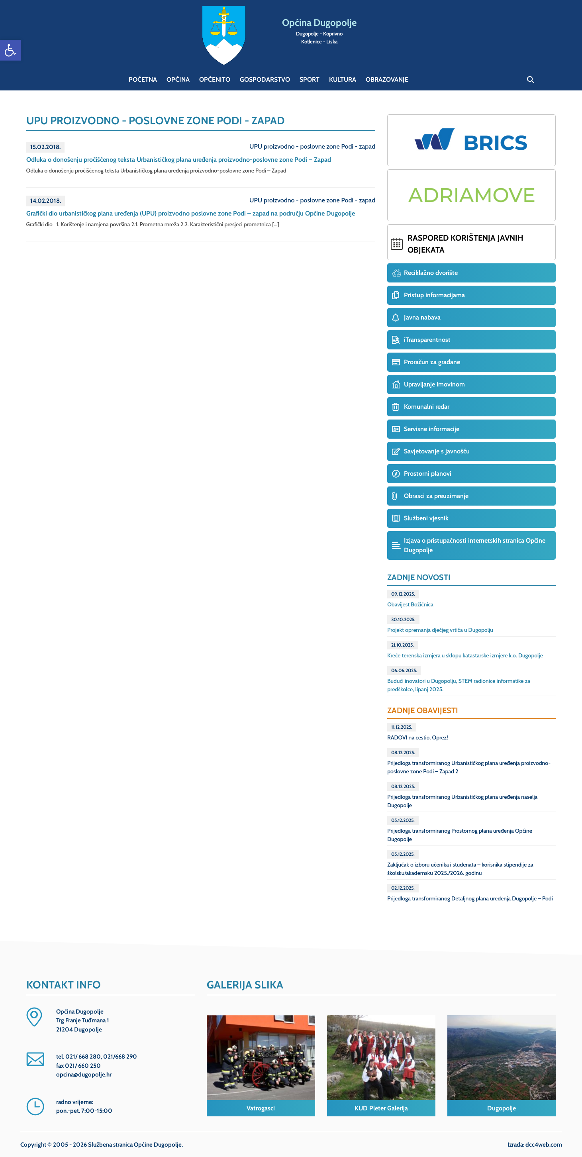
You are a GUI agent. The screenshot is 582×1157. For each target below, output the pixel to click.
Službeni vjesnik (426, 518)
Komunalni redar (426, 406)
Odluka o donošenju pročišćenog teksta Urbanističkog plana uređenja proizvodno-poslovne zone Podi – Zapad (178, 159)
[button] (10, 50)
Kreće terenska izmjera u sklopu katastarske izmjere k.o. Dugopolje (465, 650)
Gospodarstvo (265, 79)
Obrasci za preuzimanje (436, 496)
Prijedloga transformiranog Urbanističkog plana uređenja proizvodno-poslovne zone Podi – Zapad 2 (469, 761)
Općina (178, 79)
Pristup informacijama (434, 295)
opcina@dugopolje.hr (84, 1074)
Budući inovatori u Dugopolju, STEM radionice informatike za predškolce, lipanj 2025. (458, 679)
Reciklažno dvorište (431, 273)
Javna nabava (422, 317)
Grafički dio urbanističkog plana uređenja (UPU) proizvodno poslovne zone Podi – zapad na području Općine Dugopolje (190, 213)
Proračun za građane (432, 362)
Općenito (214, 79)
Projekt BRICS (471, 140)
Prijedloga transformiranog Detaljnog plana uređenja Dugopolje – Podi (470, 893)
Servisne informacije (431, 429)
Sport (309, 79)
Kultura (342, 79)
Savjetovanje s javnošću (437, 451)
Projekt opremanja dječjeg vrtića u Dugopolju (440, 624)
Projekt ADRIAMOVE (471, 195)
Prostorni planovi (427, 473)
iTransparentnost (427, 339)
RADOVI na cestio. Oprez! (417, 732)
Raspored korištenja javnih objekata (465, 244)
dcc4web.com (543, 1144)
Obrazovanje (387, 79)
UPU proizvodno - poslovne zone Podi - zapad (312, 146)
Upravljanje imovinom (434, 384)
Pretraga (531, 80)
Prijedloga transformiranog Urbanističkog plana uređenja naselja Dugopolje (462, 795)
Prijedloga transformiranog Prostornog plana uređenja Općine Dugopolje (459, 829)
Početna (143, 79)
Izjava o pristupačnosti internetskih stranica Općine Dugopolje (474, 545)
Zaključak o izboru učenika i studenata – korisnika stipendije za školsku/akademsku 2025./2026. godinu (460, 863)
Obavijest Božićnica (410, 599)
